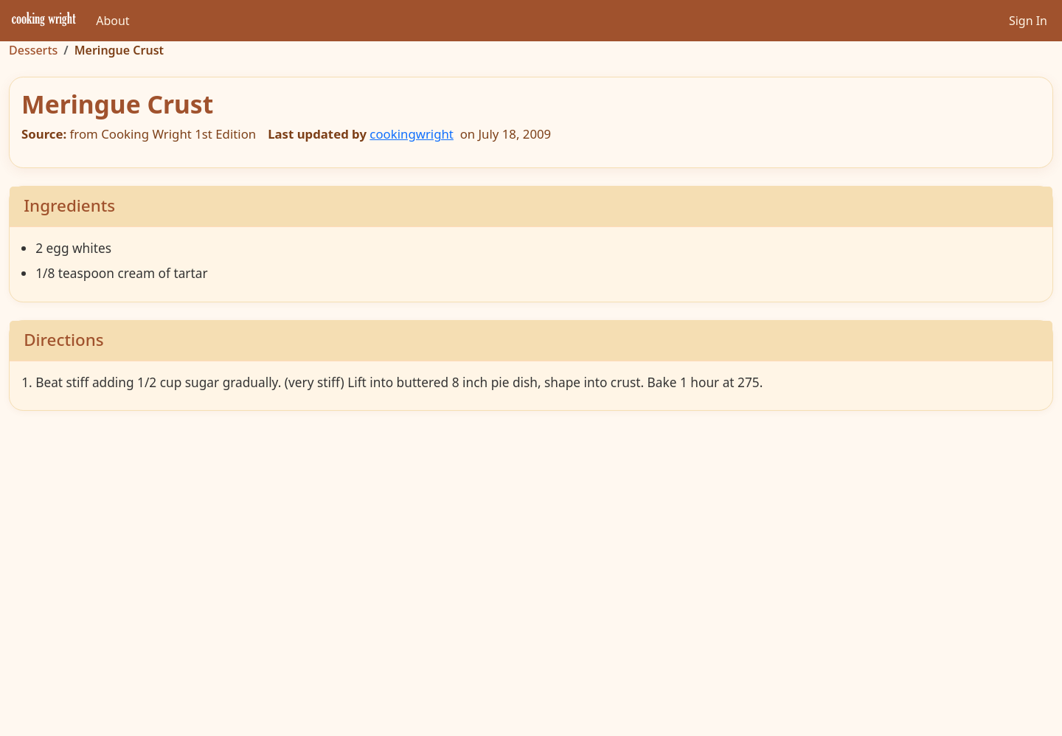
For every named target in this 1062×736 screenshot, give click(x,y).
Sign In (1028, 21)
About (112, 21)
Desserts (33, 50)
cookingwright (411, 133)
